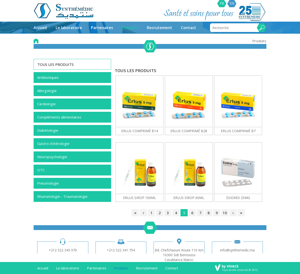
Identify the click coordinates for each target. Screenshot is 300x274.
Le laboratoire (69, 27)
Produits (130, 27)
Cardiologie (46, 103)
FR (222, 3)
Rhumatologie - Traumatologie (62, 196)
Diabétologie (47, 130)
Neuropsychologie (52, 156)
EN (232, 3)
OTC (41, 170)
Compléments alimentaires (59, 117)
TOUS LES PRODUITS (55, 64)
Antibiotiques (48, 77)
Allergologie (47, 90)
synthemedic (64, 11)
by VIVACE (230, 266)
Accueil (40, 27)
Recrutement (159, 27)
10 (225, 212)
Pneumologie (48, 183)
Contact (188, 27)
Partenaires (102, 27)
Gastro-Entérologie (53, 143)
